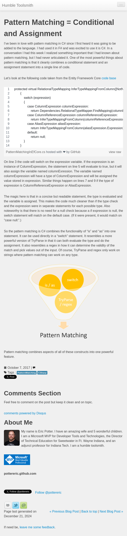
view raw (115, 152)
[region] (63, 117)
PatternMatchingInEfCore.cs (26, 152)
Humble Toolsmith (17, 5)
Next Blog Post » (111, 511)
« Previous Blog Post (64, 511)
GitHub (75, 152)
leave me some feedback (37, 527)
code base (109, 78)
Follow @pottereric (48, 492)
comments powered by (25, 413)
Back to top (89, 511)
